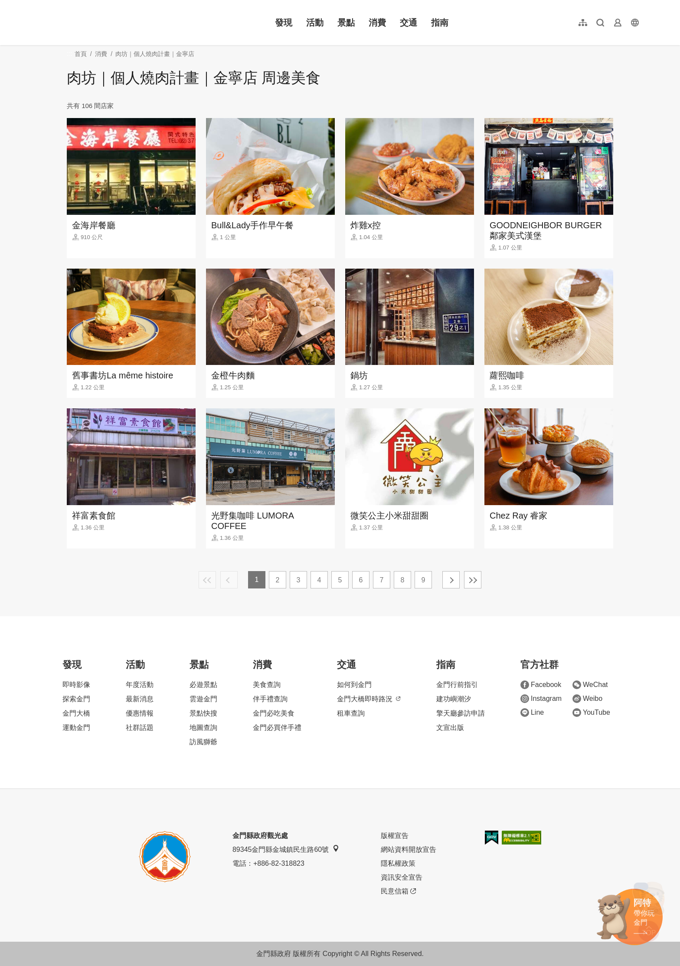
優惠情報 (140, 713)
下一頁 (451, 579)
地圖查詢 (203, 727)
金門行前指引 (457, 684)
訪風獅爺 (203, 742)
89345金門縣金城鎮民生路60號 (285, 849)
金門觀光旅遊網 (92, 22)
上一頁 (229, 579)
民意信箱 (398, 891)
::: (39, 5)
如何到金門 (354, 684)
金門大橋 (76, 713)
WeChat (590, 684)
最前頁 (207, 579)
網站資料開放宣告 (408, 849)
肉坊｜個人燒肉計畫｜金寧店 (154, 53)
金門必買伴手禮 (277, 727)
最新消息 (140, 699)
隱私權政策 (398, 863)
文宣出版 (450, 727)
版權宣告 (395, 835)
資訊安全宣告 (401, 877)
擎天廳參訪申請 (460, 713)
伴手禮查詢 (270, 699)
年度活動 (140, 684)
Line (532, 712)
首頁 (81, 53)
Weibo (587, 698)
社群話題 (140, 727)
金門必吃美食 (273, 713)
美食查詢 (267, 684)
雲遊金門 (203, 699)
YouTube (591, 712)
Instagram (541, 698)
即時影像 (76, 684)
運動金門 (76, 727)
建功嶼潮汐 (453, 699)
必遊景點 (203, 684)
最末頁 (472, 579)
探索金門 (76, 699)
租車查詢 (351, 713)
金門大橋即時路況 (368, 699)
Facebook (540, 684)
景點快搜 (203, 713)
